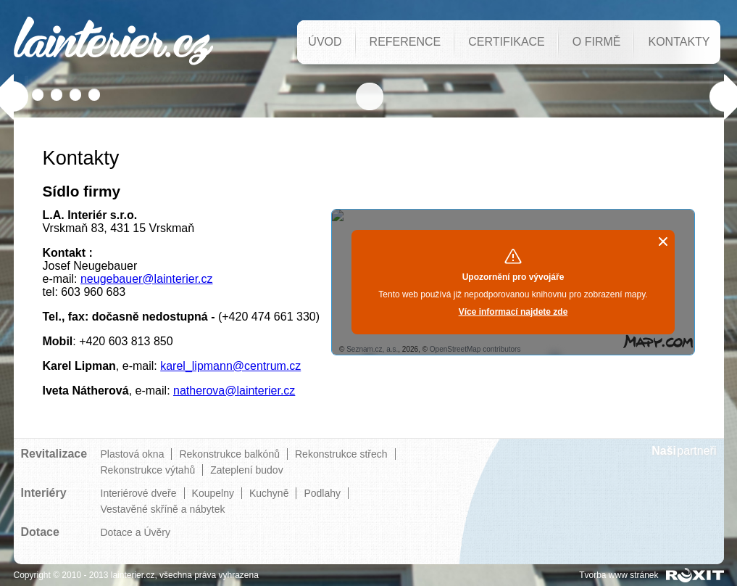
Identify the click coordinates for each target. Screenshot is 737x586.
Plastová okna (133, 454)
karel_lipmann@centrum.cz (230, 366)
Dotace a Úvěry (135, 532)
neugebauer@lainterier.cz (146, 279)
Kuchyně (268, 493)
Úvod (324, 42)
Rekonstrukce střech (341, 454)
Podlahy (322, 493)
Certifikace (506, 42)
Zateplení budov (246, 470)
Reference (405, 42)
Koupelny (213, 493)
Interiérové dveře (139, 493)
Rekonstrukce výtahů (148, 470)
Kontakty (678, 42)
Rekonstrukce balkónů (229, 454)
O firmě (596, 42)
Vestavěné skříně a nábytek (163, 509)
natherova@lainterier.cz (234, 390)
